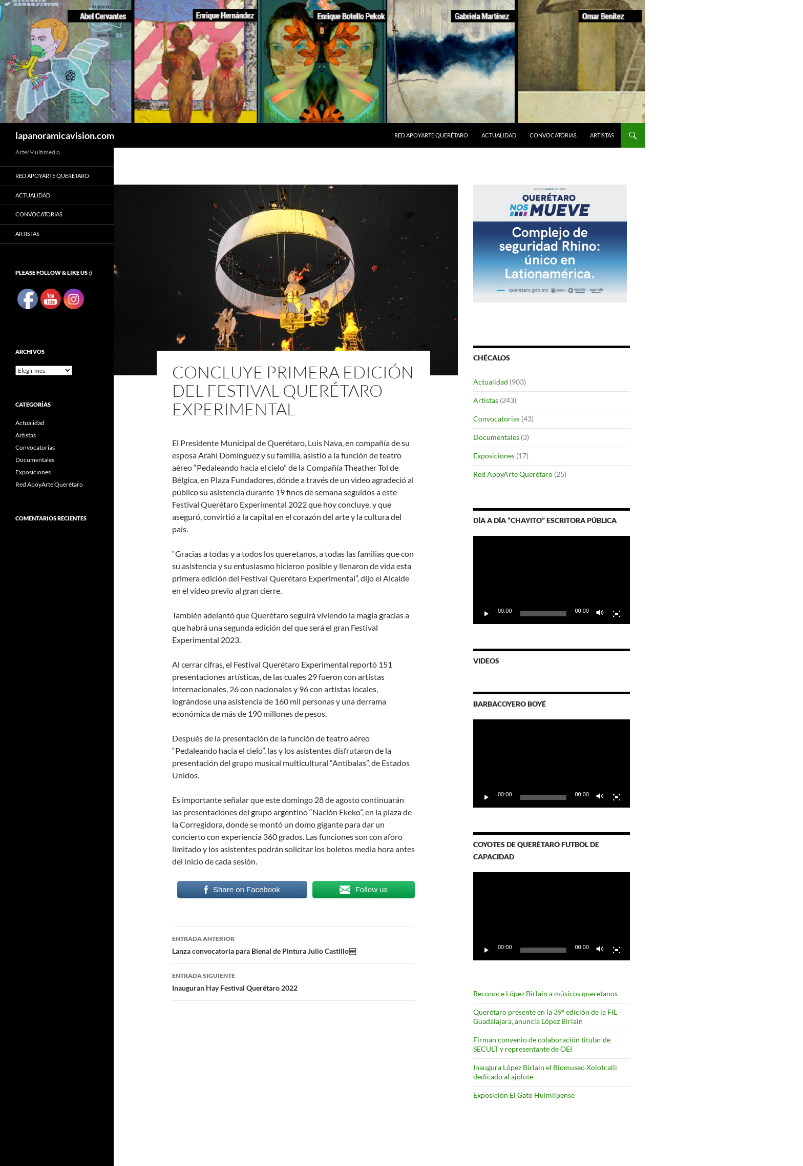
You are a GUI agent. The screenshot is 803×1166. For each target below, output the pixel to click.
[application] (551, 580)
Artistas (602, 135)
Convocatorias (553, 135)
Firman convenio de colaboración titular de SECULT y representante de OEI (541, 1044)
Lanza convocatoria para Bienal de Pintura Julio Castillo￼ (293, 944)
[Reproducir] (486, 614)
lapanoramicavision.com (64, 135)
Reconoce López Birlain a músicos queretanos (545, 993)
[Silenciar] (600, 614)
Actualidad (498, 135)
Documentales (496, 437)
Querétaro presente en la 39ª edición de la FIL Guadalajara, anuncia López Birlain (545, 1017)
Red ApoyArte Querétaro (431, 135)
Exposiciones (494, 455)
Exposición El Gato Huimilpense (524, 1095)
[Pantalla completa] (616, 614)
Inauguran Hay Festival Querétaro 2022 (293, 981)
